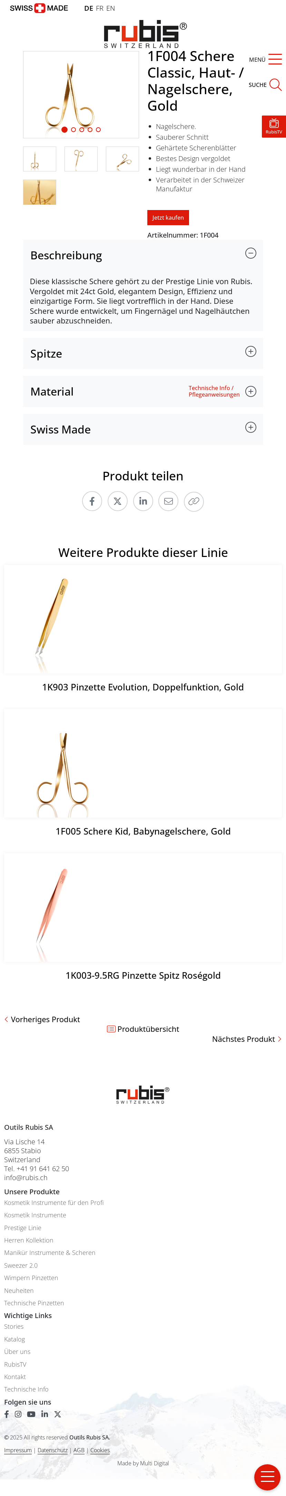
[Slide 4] (98, 129)
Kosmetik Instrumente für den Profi (53, 1203)
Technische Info (26, 1389)
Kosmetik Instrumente (35, 1215)
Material (52, 391)
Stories (13, 1326)
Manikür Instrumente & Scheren (50, 1253)
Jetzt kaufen (168, 217)
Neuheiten (19, 1291)
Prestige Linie (22, 1228)
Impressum (18, 1450)
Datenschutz (53, 1450)
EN (110, 8)
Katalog (14, 1339)
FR (99, 8)
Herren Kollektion (28, 1240)
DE (88, 8)
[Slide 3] (90, 129)
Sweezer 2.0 (21, 1265)
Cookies (100, 1450)
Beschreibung (66, 255)
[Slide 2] (81, 129)
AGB (79, 1450)
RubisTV (15, 1364)
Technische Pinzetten (34, 1303)
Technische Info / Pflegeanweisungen (214, 391)
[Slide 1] (64, 130)
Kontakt (15, 1377)
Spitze (46, 353)
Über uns (17, 1352)
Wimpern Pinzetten (31, 1278)
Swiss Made (60, 429)
